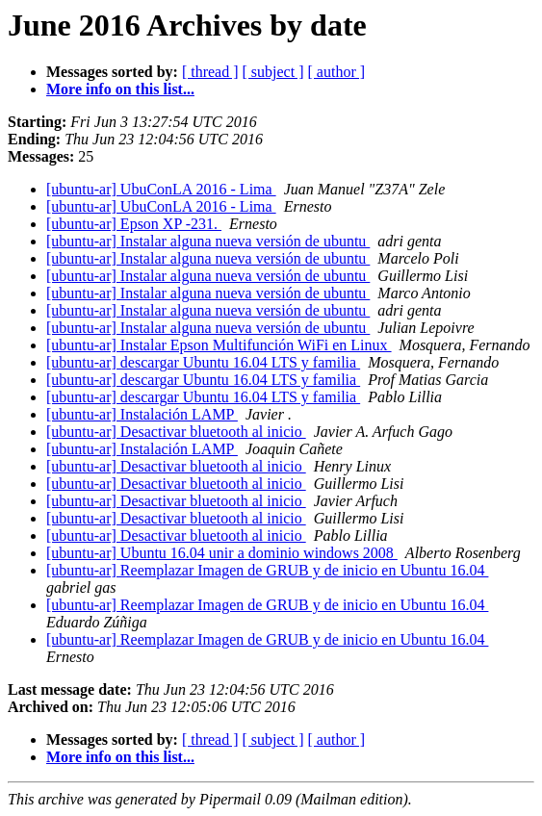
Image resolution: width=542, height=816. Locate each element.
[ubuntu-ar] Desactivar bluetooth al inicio (176, 431)
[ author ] (337, 72)
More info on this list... (120, 89)
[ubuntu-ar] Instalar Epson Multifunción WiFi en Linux (219, 345)
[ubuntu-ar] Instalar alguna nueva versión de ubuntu (208, 241)
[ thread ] (210, 72)
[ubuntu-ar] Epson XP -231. (133, 224)
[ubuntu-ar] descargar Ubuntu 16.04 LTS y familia (203, 362)
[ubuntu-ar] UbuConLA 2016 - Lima (161, 189)
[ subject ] (273, 72)
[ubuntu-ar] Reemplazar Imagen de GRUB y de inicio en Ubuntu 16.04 (267, 570)
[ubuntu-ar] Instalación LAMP (142, 414)
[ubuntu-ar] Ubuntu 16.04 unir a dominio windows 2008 (222, 553)
